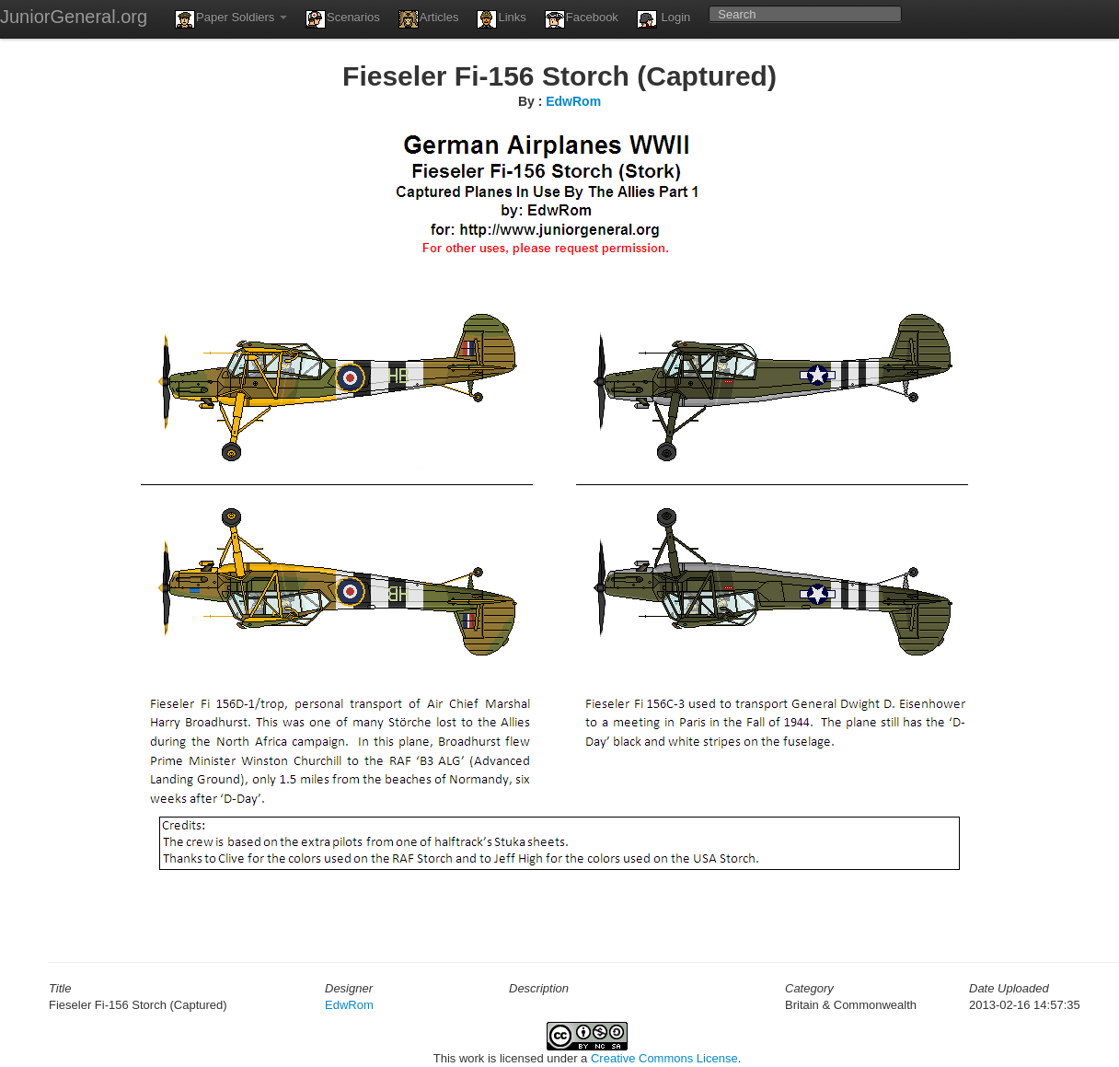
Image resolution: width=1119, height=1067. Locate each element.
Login (663, 19)
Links (501, 19)
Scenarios (343, 19)
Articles (428, 19)
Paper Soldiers (231, 19)
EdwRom (573, 101)
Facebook (581, 19)
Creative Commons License (664, 1058)
